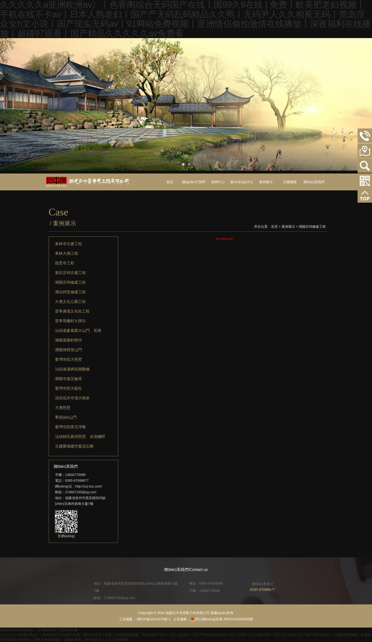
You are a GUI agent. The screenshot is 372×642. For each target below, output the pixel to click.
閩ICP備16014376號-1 (153, 619)
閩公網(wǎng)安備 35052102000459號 (221, 619)
